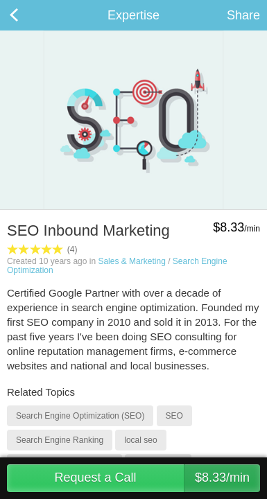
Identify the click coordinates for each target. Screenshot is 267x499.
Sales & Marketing (131, 261)
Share (243, 15)
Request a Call (157, 478)
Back (27, 15)
